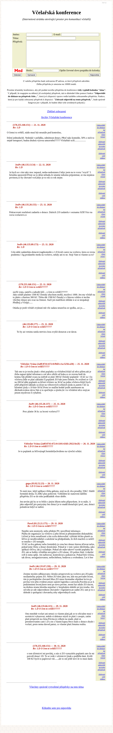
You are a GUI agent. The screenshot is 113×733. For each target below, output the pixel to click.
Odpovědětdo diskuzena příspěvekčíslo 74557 (101, 617)
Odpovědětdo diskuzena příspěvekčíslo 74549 (101, 336)
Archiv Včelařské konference (56, 122)
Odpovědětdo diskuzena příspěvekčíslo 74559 (101, 657)
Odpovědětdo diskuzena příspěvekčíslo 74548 (101, 296)
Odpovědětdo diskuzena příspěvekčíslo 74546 (101, 216)
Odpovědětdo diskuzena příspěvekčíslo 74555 (101, 535)
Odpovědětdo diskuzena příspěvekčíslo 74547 (101, 256)
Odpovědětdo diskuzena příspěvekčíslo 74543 (101, 136)
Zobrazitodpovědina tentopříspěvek (101, 150)
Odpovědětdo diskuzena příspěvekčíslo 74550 (101, 375)
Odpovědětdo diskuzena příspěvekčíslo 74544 (101, 176)
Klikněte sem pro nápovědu (56, 713)
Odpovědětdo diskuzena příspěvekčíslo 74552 (101, 415)
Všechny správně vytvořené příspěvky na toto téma (56, 692)
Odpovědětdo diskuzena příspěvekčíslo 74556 (101, 578)
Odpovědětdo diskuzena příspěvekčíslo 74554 (101, 495)
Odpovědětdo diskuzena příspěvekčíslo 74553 (101, 455)
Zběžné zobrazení (56, 116)
